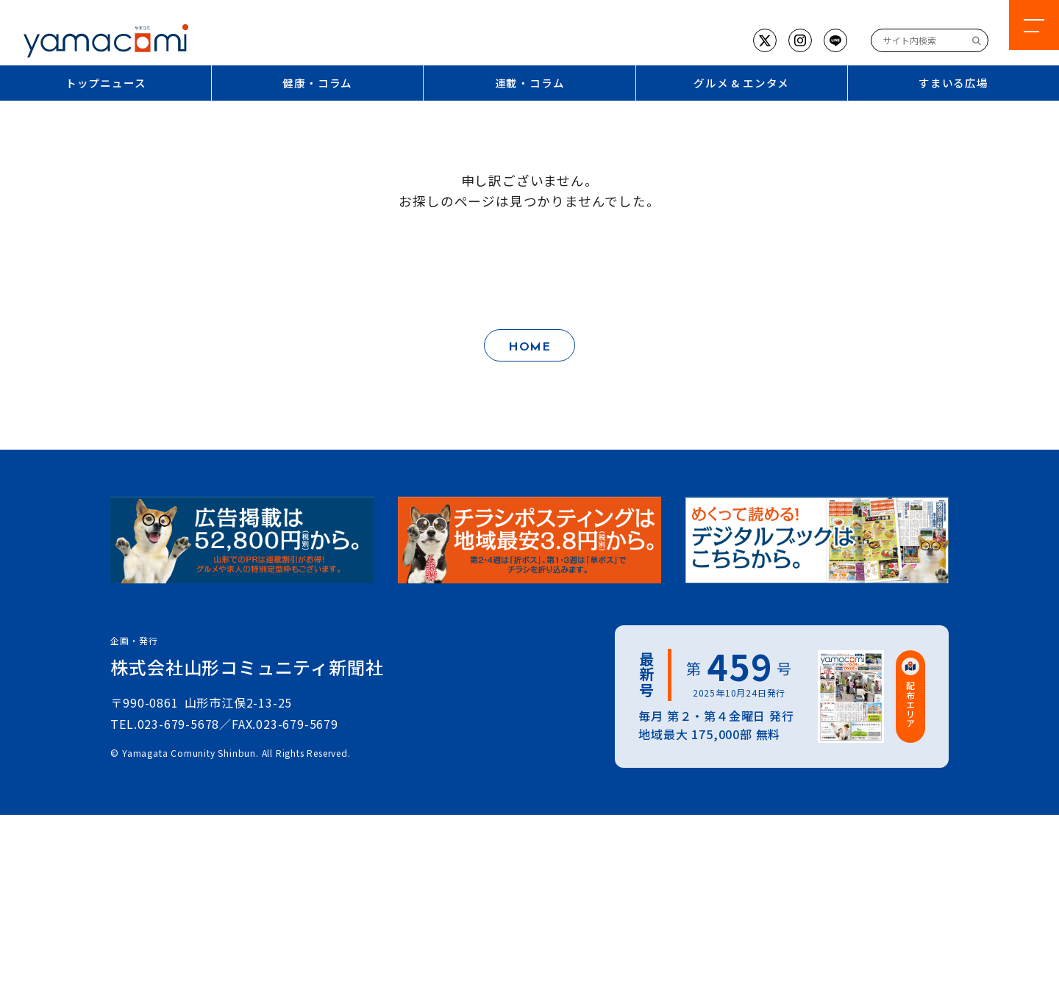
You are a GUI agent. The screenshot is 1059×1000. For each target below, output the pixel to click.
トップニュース (105, 82)
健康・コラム (317, 82)
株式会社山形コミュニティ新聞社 (246, 667)
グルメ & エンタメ (741, 82)
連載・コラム (530, 82)
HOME (529, 347)
